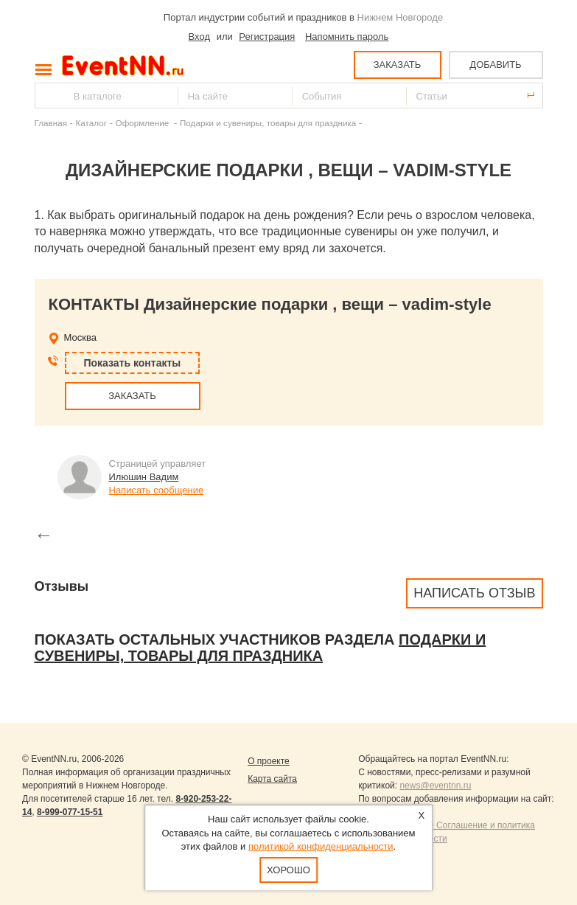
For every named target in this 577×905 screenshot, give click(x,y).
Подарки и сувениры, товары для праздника (268, 123)
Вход (199, 36)
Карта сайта (272, 779)
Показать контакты (132, 363)
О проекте (269, 761)
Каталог (92, 123)
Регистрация (267, 36)
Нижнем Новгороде (400, 17)
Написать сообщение (156, 490)
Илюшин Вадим (144, 476)
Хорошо (288, 869)
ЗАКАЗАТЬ (398, 64)
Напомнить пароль (346, 36)
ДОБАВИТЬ (495, 64)
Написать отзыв (474, 593)
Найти (47, 95)
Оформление (144, 123)
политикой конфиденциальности (321, 846)
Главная (51, 123)
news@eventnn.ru (435, 785)
